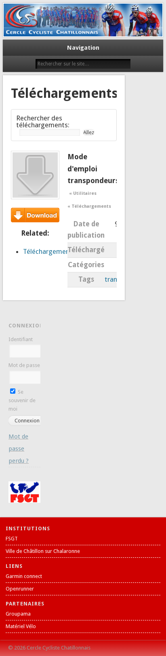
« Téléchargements (89, 206)
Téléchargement (35, 215)
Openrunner (20, 589)
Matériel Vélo (21, 626)
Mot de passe (24, 365)
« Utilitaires (83, 193)
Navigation (83, 47)
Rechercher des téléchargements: (42, 121)
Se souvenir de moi (22, 400)
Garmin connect (24, 576)
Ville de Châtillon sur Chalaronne (43, 551)
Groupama (18, 614)
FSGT (12, 539)
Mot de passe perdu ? (18, 448)
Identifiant (20, 339)
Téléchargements (49, 251)
